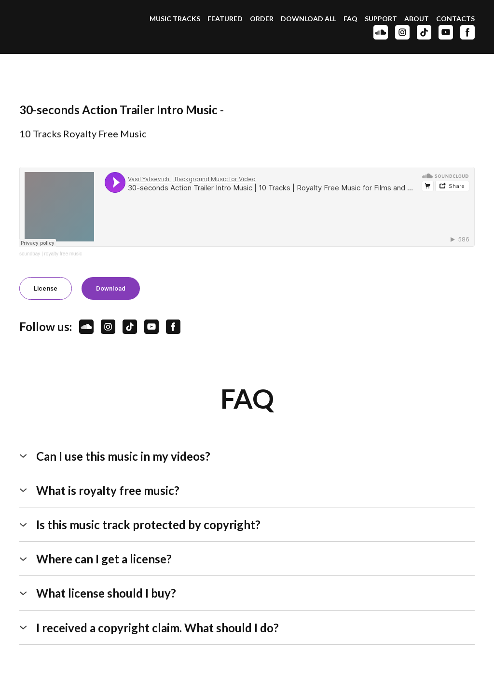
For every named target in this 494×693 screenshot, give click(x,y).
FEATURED (225, 18)
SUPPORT (381, 18)
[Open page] (63, 26)
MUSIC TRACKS (175, 18)
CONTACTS (455, 18)
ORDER (262, 18)
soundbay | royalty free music (50, 253)
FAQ (350, 18)
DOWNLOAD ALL (308, 18)
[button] (380, 32)
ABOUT (416, 18)
